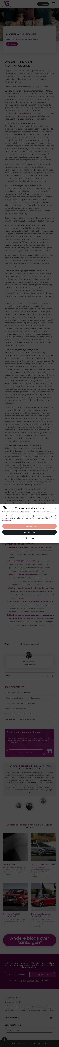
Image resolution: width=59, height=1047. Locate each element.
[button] (55, 508)
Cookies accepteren (29, 526)
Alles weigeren (29, 532)
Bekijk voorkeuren (29, 538)
